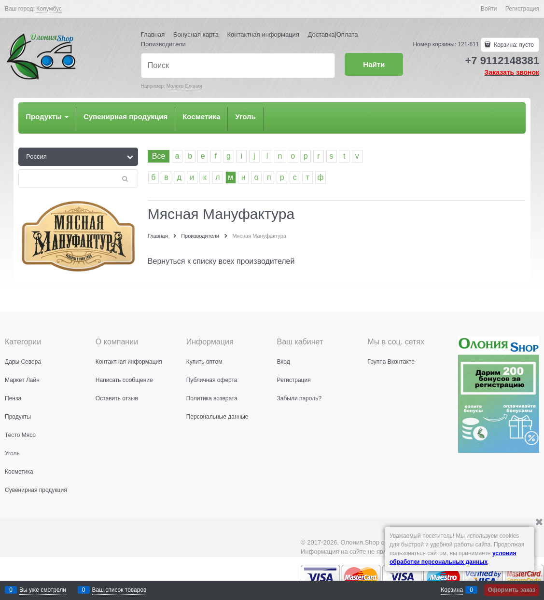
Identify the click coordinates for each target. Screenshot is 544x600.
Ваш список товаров (119, 590)
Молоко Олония (184, 86)
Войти (489, 8)
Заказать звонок (512, 72)
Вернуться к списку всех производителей (221, 261)
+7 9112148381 (502, 61)
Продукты (47, 116)
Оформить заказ (511, 589)
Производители (163, 44)
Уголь (245, 116)
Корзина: (513, 44)
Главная (153, 34)
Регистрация (522, 8)
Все (159, 156)
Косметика (201, 116)
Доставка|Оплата (333, 34)
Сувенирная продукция (125, 116)
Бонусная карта (196, 34)
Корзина (452, 590)
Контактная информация (263, 34)
